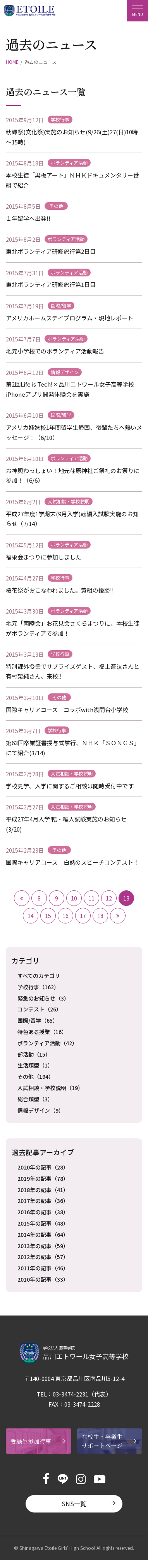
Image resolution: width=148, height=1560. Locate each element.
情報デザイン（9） (40, 1110)
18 (100, 916)
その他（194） (35, 1076)
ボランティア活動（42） (47, 1043)
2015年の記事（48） (43, 1223)
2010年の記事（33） (43, 1279)
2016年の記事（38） (43, 1212)
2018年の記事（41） (43, 1190)
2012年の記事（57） (43, 1257)
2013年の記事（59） (43, 1246)
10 (74, 898)
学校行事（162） (38, 987)
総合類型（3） (35, 1099)
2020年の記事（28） (43, 1167)
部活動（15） (34, 1054)
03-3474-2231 (70, 1394)
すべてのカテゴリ (38, 976)
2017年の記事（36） (43, 1201)
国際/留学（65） (37, 1020)
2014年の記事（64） (43, 1234)
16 (65, 916)
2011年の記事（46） (43, 1268)
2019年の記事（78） (43, 1178)
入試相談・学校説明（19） (50, 1088)
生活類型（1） (35, 1065)
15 (48, 916)
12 (109, 898)
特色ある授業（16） (42, 1032)
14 (31, 916)
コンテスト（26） (39, 1009)
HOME (12, 61)
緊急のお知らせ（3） (43, 998)
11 (91, 898)
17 (83, 916)
